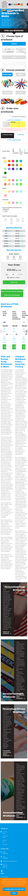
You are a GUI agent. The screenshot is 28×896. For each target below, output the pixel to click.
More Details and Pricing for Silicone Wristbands (7, 753)
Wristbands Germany (19, 4)
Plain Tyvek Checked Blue (25, 314)
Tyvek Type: (6, 151)
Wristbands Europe (10, 4)
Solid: (4, 158)
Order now (12, 291)
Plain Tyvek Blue (5, 313)
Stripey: (4, 177)
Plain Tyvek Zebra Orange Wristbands (16, 315)
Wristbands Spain (22, 4)
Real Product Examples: (9, 216)
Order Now (5, 346)
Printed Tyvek (4, 876)
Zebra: (4, 188)
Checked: (5, 199)
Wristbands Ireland (13, 4)
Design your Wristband (6, 632)
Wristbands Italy (16, 4)
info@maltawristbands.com (10, 861)
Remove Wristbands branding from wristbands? (12, 208)
